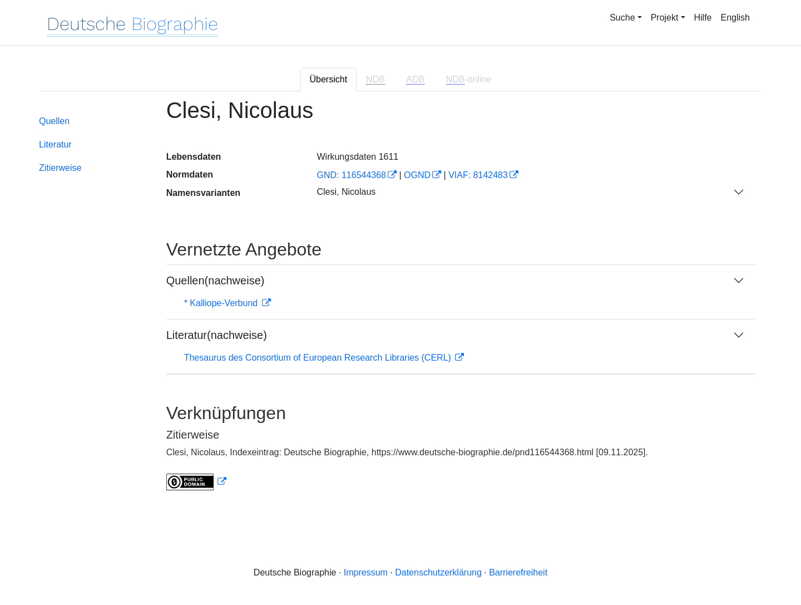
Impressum (366, 572)
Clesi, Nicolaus (346, 191)
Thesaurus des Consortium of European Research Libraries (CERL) (319, 357)
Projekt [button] (665, 17)
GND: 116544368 (351, 175)
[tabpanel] (400, 301)
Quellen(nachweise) (215, 280)
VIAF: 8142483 (478, 175)
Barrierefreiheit (518, 572)
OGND (417, 175)
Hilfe (703, 17)
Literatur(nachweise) (216, 335)
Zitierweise (60, 168)
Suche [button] (622, 17)
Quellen (54, 121)
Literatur (55, 144)
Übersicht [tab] (329, 79)
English (735, 17)
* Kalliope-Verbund (222, 303)
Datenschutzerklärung (438, 572)
